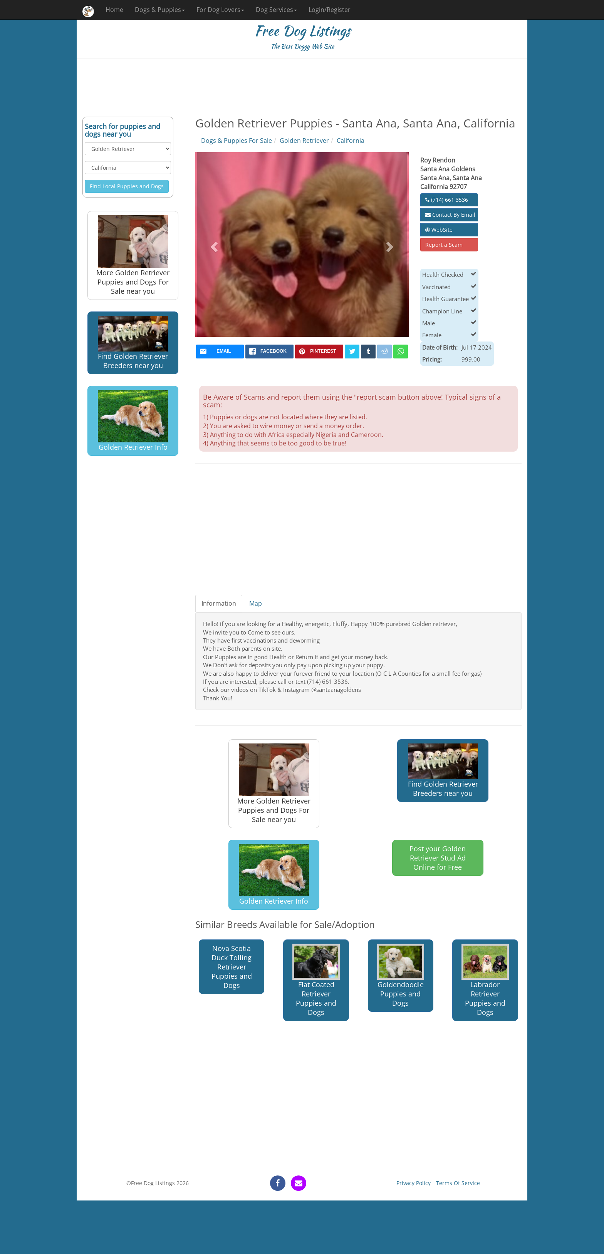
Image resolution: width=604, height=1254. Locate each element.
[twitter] (352, 351)
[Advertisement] (302, 87)
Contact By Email (450, 214)
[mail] (220, 351)
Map (255, 603)
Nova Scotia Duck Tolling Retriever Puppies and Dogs (231, 967)
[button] (213, 244)
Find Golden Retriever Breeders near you (133, 343)
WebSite (439, 229)
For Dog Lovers (220, 9)
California (350, 140)
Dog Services (276, 9)
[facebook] (269, 351)
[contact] (298, 1183)
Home (114, 9)
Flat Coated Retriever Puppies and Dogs (316, 980)
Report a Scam (444, 244)
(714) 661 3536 (446, 199)
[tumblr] (368, 351)
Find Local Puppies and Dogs (127, 186)
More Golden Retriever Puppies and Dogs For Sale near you (132, 255)
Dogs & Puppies (160, 9)
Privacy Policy (413, 1183)
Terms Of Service (458, 1183)
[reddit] (384, 351)
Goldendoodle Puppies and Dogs (400, 976)
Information (218, 603)
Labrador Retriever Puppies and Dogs (485, 980)
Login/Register (330, 9)
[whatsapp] (400, 351)
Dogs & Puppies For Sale (236, 140)
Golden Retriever (304, 140)
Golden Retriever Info (133, 421)
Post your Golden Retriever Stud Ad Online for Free (437, 858)
